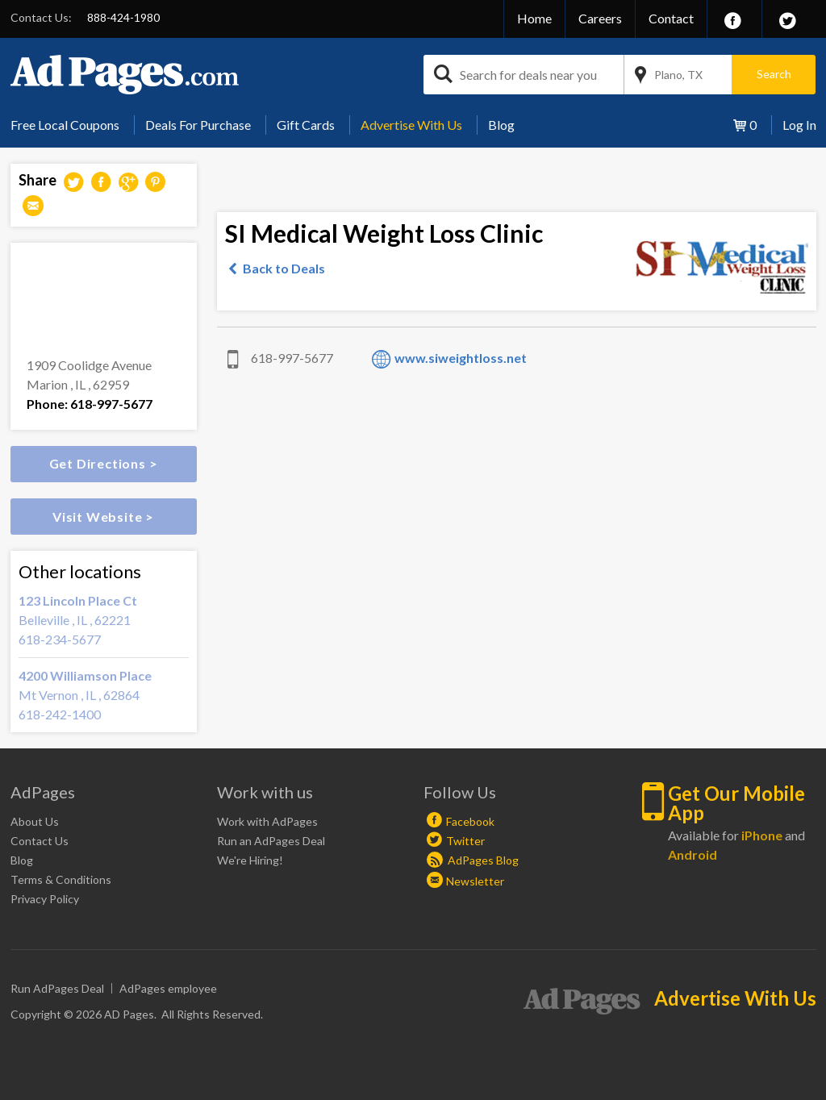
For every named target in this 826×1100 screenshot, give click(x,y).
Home (534, 18)
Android (692, 854)
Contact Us (39, 841)
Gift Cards (306, 124)
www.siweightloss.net (460, 357)
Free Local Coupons (64, 124)
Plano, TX (678, 74)
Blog (501, 124)
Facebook (470, 821)
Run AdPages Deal (57, 988)
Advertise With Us (411, 124)
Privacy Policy (44, 899)
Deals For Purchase (198, 124)
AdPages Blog (473, 860)
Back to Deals (284, 268)
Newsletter (475, 881)
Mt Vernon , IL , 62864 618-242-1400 (104, 694)
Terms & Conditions (60, 879)
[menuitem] (70, 125)
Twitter (465, 841)
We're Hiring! (250, 860)
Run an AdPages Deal (271, 841)
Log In (799, 124)
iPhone (761, 835)
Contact (671, 18)
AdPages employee (168, 988)
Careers (600, 18)
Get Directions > (103, 463)
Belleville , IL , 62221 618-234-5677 (104, 619)
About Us (34, 821)
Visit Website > (103, 516)
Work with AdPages (267, 821)
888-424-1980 (123, 17)
